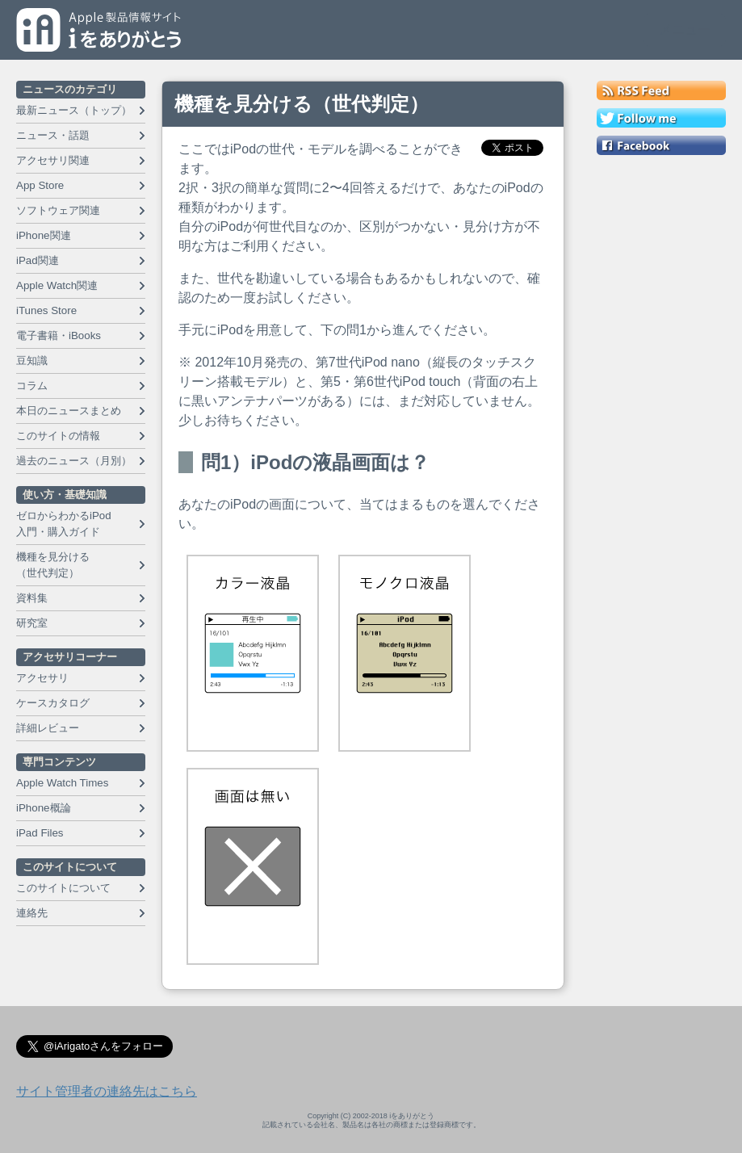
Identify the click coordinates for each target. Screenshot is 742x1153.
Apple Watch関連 (57, 285)
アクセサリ (42, 678)
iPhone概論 (43, 808)
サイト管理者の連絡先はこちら (106, 1091)
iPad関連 (37, 260)
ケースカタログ (53, 703)
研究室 (32, 623)
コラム (32, 385)
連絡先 (32, 913)
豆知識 (32, 360)
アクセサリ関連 (53, 160)
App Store (40, 185)
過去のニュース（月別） (74, 461)
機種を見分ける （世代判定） (53, 565)
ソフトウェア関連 (58, 210)
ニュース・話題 (53, 135)
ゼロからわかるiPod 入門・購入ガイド (63, 523)
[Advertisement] (661, 405)
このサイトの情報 (58, 436)
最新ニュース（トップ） (74, 110)
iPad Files (40, 833)
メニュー (685, 29)
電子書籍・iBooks (58, 335)
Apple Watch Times (62, 783)
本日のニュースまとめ (68, 411)
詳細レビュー (47, 728)
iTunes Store (46, 310)
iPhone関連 (43, 235)
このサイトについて (63, 888)
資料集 (32, 598)
